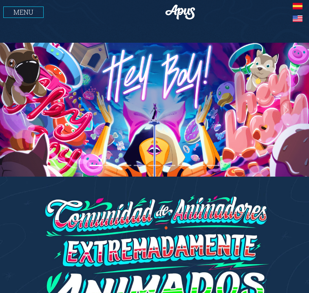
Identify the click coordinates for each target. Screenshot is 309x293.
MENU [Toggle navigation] (23, 12)
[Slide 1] (96, 165)
